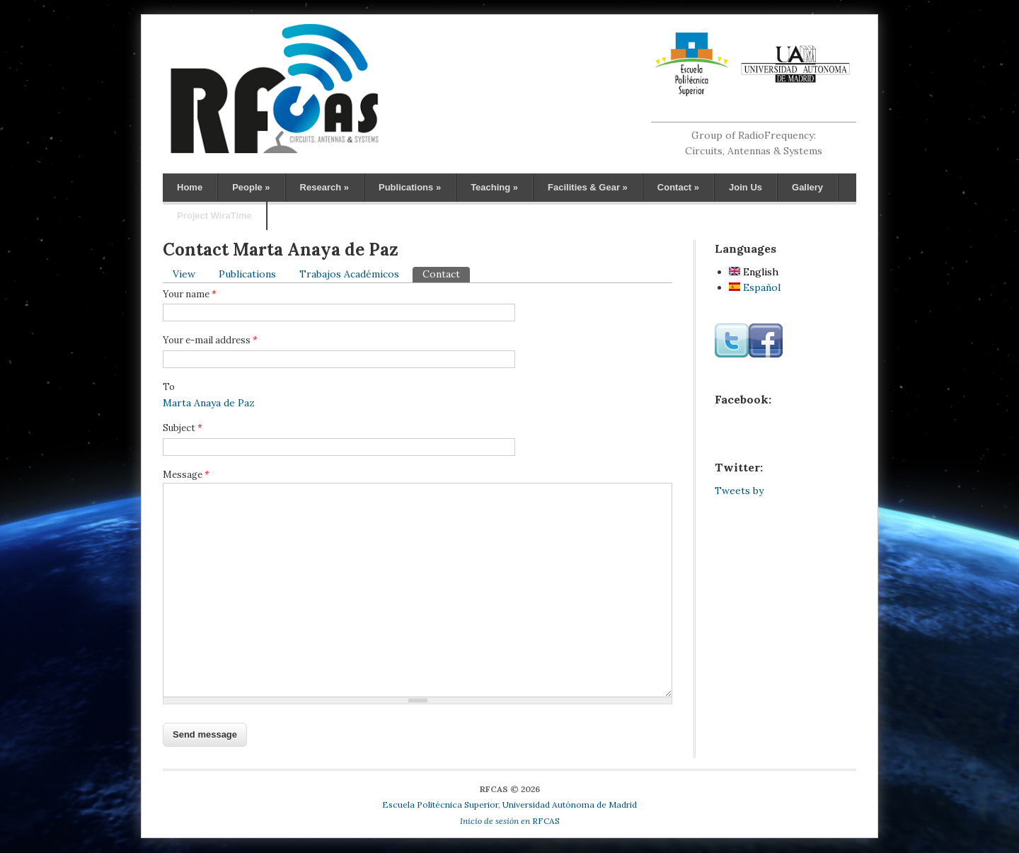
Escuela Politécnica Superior (440, 804)
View (184, 274)
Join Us (745, 187)
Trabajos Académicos (349, 274)
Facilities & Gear (588, 187)
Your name (190, 294)
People (251, 187)
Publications (410, 187)
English (753, 271)
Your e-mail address (210, 340)
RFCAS (510, 820)
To (169, 387)
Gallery (807, 187)
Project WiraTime (214, 215)
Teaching (494, 187)
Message (186, 475)
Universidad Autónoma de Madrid (569, 804)
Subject (182, 428)
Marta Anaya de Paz (209, 402)
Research (324, 187)
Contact (678, 187)
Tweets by (739, 490)
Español (755, 287)
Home (189, 187)
